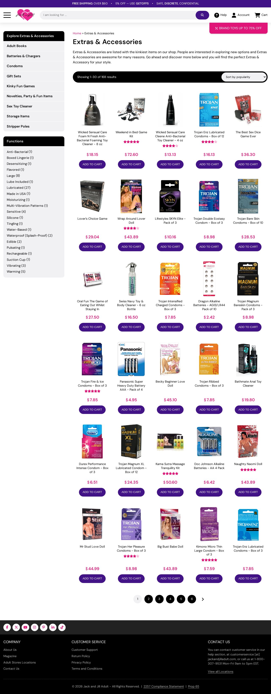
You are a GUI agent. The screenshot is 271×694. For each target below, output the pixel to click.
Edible (11, 242)
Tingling (12, 224)
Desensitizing (17, 164)
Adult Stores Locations (19, 662)
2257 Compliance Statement (164, 686)
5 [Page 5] (181, 599)
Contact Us (11, 668)
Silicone (13, 218)
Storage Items (18, 116)
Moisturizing (16, 200)
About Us (10, 650)
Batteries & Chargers (23, 56)
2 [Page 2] (148, 599)
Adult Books (16, 46)
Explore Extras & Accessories (30, 36)
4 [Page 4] (170, 599)
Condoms (15, 66)
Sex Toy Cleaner (19, 106)
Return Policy (81, 656)
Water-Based (17, 230)
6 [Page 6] (192, 599)
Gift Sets (14, 76)
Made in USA (16, 194)
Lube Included (18, 182)
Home (77, 33)
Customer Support (85, 650)
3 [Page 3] (159, 599)
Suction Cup (16, 260)
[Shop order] (244, 77)
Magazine (10, 656)
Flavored (13, 170)
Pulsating (13, 248)
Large (11, 176)
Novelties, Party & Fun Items (30, 96)
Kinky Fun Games (21, 86)
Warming (13, 271)
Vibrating (14, 266)
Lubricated (15, 188)
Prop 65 (193, 686)
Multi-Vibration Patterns (25, 206)
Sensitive (14, 212)
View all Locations (220, 671)
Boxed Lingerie (18, 158)
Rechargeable (17, 253)
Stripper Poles (18, 126)
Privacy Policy (81, 662)
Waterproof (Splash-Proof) (27, 235)
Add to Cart (92, 164)
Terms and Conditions (87, 668)
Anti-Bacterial (17, 152)
